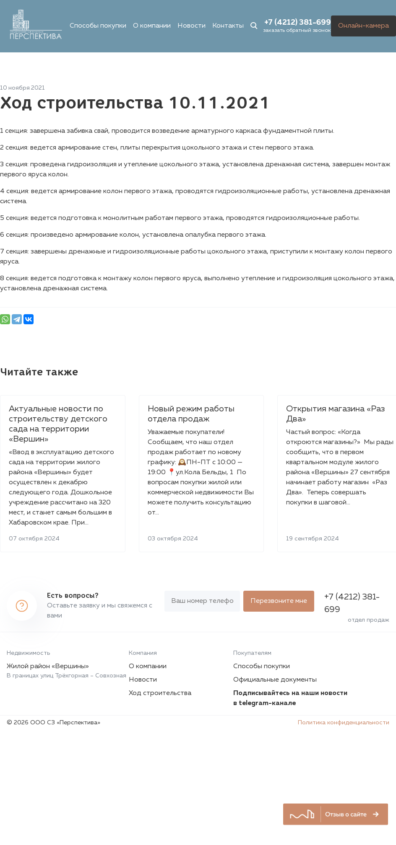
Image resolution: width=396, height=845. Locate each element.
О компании (152, 26)
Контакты (228, 26)
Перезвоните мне (278, 601)
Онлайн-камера (363, 26)
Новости (191, 26)
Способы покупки (98, 26)
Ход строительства (160, 693)
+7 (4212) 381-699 (297, 22)
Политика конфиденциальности (343, 723)
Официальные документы (275, 680)
